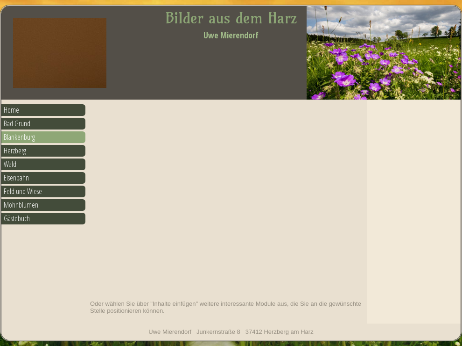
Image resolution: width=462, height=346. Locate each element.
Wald (10, 164)
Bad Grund (17, 123)
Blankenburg (19, 137)
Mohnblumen (21, 205)
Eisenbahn (16, 178)
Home (11, 110)
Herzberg (15, 150)
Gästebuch (17, 218)
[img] (231, 53)
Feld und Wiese (23, 191)
